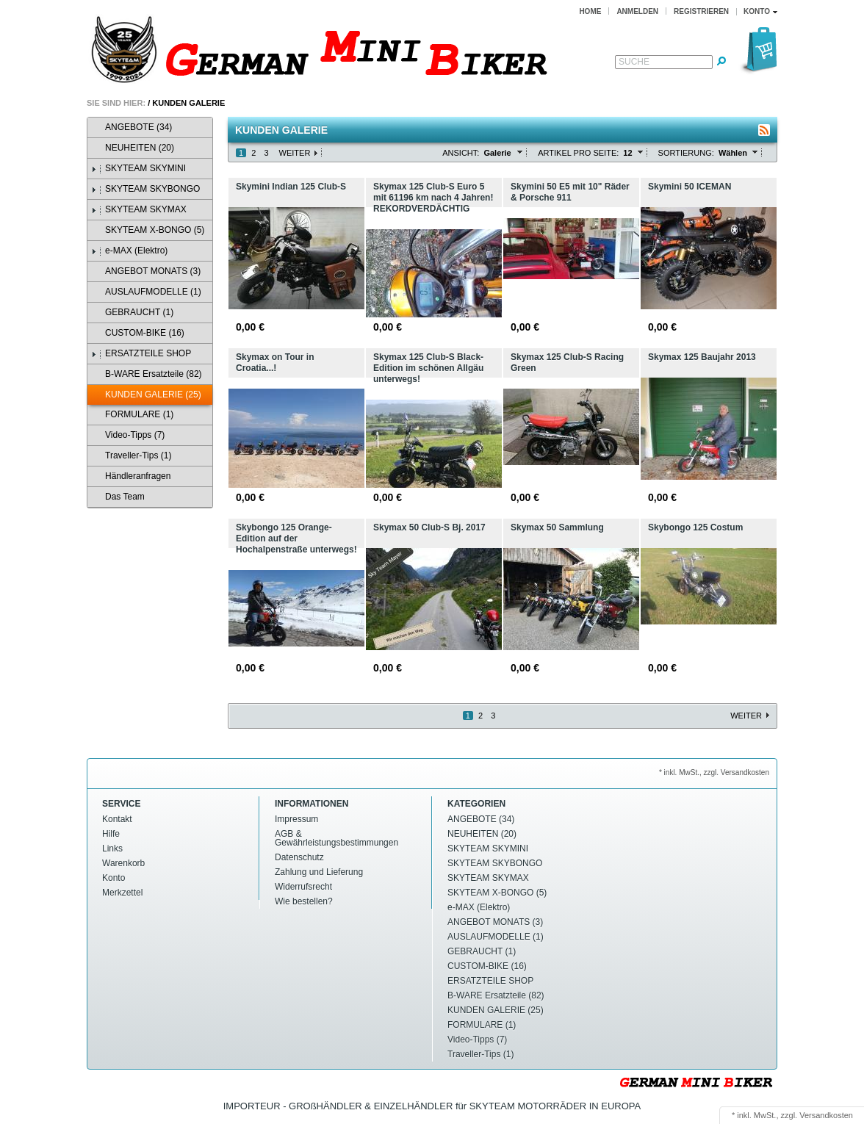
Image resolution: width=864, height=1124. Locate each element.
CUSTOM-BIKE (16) (137, 333)
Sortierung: (686, 152)
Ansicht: (460, 152)
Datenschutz (299, 857)
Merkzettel (122, 892)
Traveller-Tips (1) (131, 455)
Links (112, 848)
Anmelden (637, 11)
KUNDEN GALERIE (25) (146, 394)
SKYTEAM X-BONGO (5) (147, 230)
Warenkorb (123, 863)
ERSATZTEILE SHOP (141, 353)
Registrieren (701, 11)
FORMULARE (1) (132, 414)
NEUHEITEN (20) (132, 148)
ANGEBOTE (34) (131, 127)
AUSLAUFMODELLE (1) (146, 292)
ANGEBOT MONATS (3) (146, 271)
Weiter (295, 152)
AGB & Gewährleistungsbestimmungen (336, 838)
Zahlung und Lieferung (319, 872)
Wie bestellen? (304, 901)
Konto (113, 878)
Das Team (118, 496)
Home (590, 11)
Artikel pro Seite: (578, 152)
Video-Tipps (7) (128, 435)
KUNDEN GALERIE (188, 102)
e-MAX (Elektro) (129, 250)
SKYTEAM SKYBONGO (145, 189)
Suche (634, 62)
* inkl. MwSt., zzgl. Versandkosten (714, 772)
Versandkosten (826, 1115)
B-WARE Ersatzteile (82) (146, 374)
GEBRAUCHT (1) (132, 312)
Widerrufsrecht (303, 887)
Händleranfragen (130, 476)
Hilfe (111, 834)
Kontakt (117, 819)
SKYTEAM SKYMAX (139, 209)
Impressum (296, 819)
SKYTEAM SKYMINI (138, 168)
